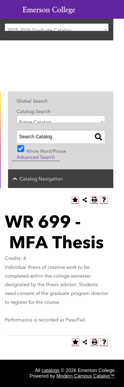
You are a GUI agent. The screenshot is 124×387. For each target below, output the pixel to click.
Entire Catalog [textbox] (35, 120)
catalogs (51, 370)
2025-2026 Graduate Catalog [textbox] (39, 28)
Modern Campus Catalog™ (85, 376)
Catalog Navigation (41, 178)
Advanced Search (36, 156)
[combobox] (56, 27)
